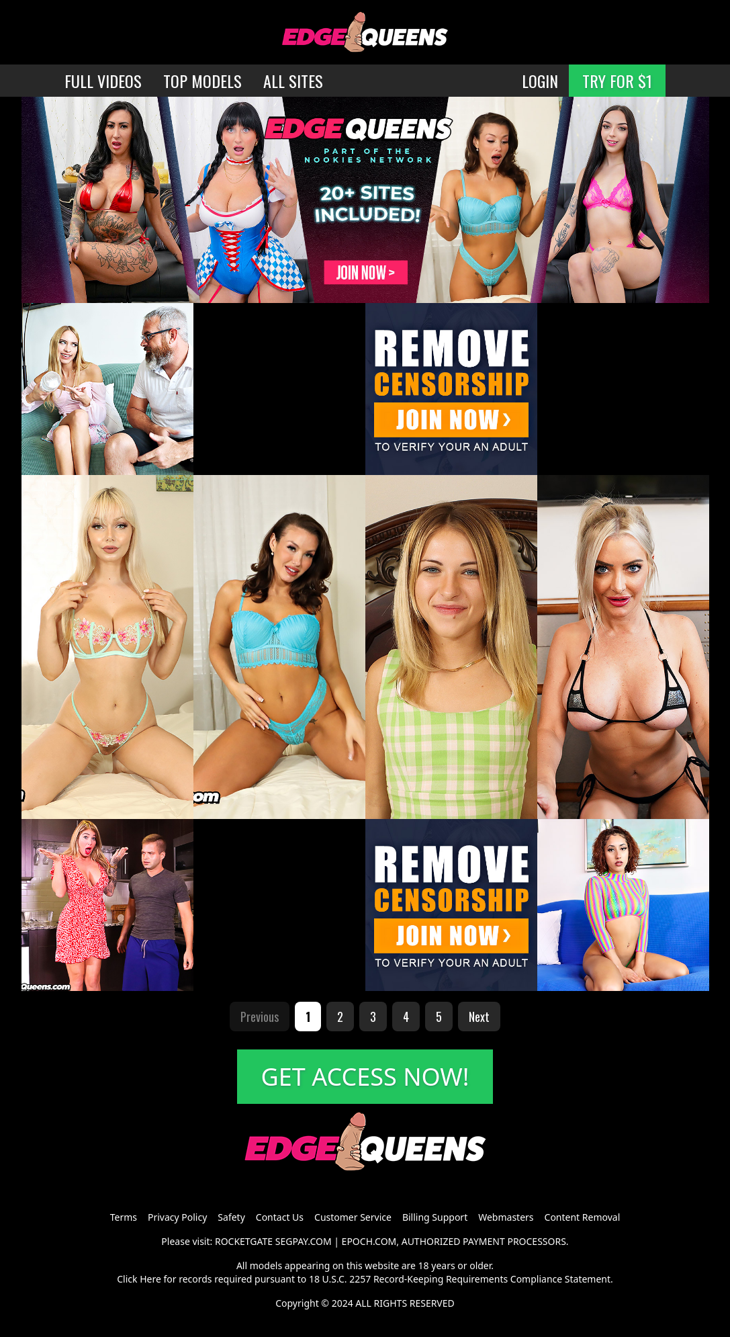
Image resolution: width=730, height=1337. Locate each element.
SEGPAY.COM (303, 1241)
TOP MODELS (202, 80)
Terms (123, 1217)
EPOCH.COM (369, 1241)
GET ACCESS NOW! (365, 1076)
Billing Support (434, 1217)
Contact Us (280, 1217)
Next (479, 1016)
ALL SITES (293, 80)
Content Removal (583, 1217)
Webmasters (505, 1217)
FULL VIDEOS (103, 80)
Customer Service (353, 1217)
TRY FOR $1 (617, 81)
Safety (231, 1217)
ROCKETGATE (244, 1241)
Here (150, 1279)
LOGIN (540, 80)
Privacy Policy (177, 1217)
